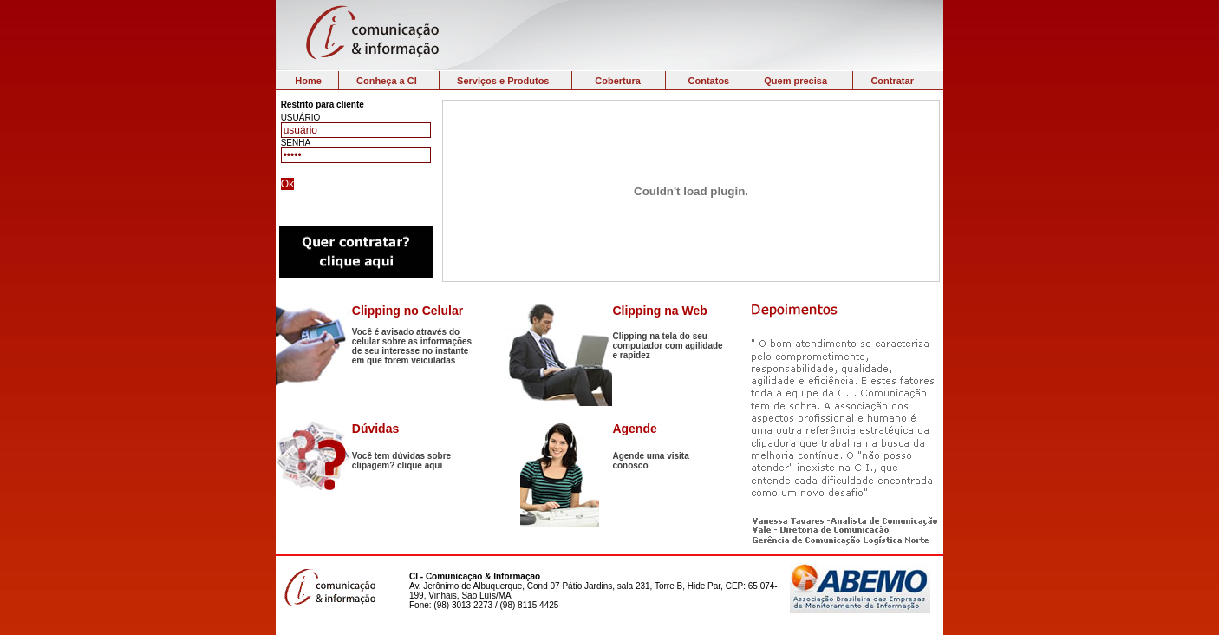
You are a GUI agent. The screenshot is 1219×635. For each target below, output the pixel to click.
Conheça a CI (386, 80)
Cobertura (618, 80)
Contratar (892, 80)
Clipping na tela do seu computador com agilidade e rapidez (667, 345)
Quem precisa (795, 80)
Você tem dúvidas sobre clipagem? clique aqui (401, 460)
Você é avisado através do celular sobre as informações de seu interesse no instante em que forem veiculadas (412, 346)
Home (308, 80)
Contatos (709, 80)
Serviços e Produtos (503, 80)
